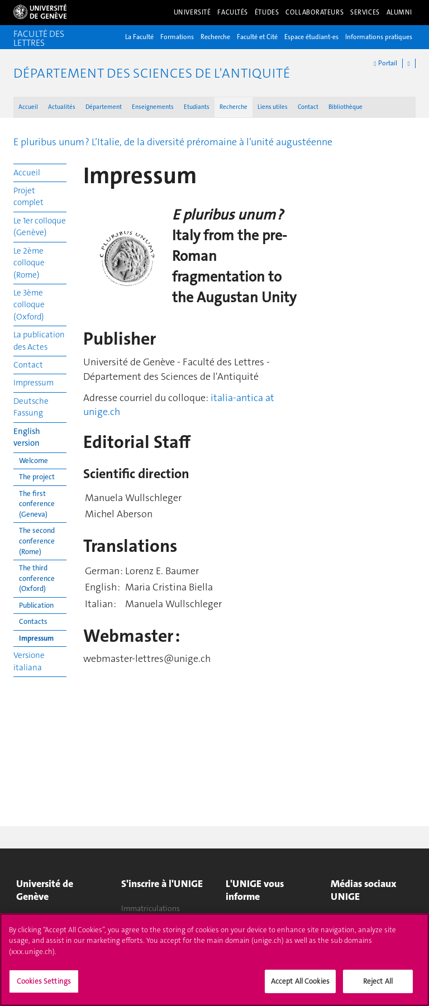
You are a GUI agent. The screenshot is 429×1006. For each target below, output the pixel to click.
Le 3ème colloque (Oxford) (29, 304)
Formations (177, 36)
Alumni (399, 12)
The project (37, 476)
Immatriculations (150, 908)
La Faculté (139, 36)
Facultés (232, 12)
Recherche (215, 36)
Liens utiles (273, 107)
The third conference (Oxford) (37, 578)
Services (365, 12)
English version (26, 437)
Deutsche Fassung (31, 406)
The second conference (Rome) (37, 541)
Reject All (378, 987)
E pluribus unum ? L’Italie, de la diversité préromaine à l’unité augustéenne (172, 142)
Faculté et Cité (257, 36)
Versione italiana (29, 661)
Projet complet (28, 196)
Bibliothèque (345, 107)
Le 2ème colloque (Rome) (29, 262)
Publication (36, 605)
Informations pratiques (378, 36)
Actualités (61, 107)
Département (103, 107)
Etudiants (196, 107)
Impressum (33, 382)
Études (267, 12)
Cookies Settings (44, 987)
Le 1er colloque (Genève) (39, 226)
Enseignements (153, 107)
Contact (308, 107)
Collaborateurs (314, 12)
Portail (385, 63)
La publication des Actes (39, 340)
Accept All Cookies (300, 987)
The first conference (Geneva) (37, 504)
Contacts (33, 621)
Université (192, 12)
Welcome (33, 460)
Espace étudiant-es (311, 36)
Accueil (28, 107)
